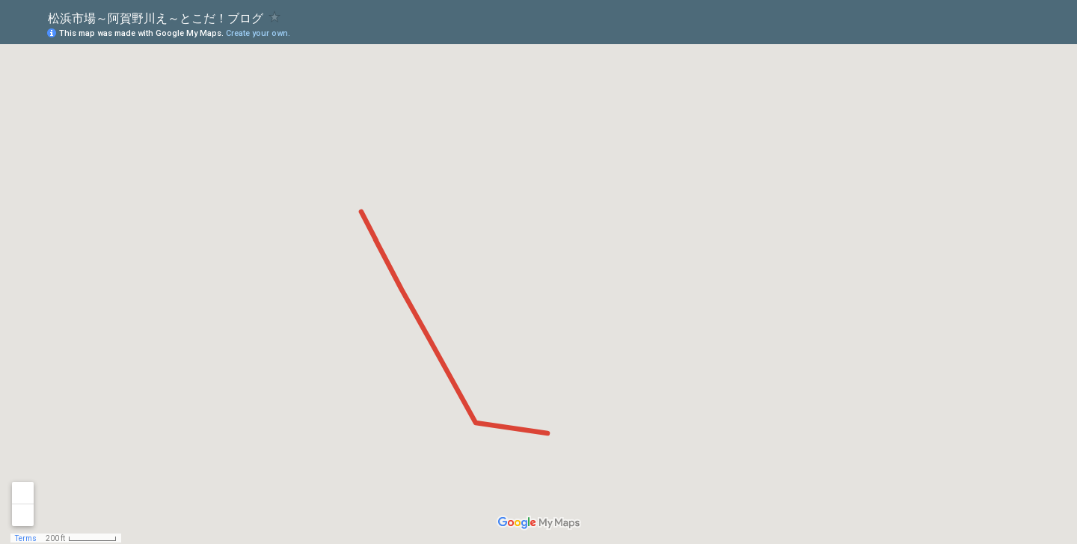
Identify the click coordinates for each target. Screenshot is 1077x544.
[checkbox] (274, 16)
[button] (1006, 32)
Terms (26, 538)
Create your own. (258, 33)
